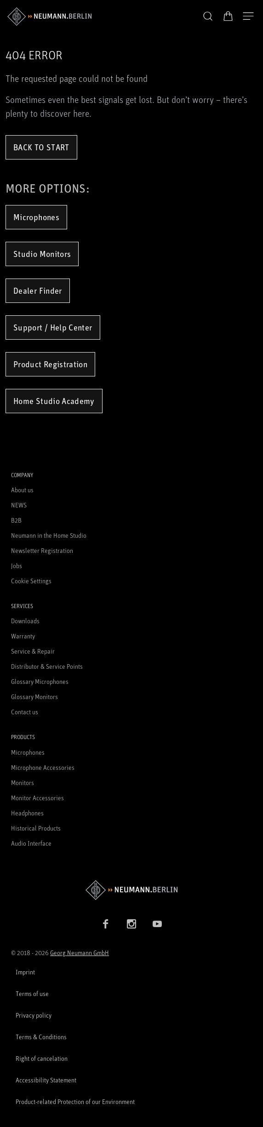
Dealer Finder (37, 290)
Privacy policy (33, 1015)
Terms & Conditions (41, 1037)
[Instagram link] (131, 924)
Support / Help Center (52, 327)
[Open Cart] (228, 16)
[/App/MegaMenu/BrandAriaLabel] (49, 16)
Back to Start (41, 147)
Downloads (25, 621)
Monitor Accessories (37, 798)
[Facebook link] (106, 924)
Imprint (25, 972)
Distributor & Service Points (47, 666)
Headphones (27, 813)
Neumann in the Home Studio (48, 535)
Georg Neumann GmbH (79, 952)
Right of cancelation (42, 1058)
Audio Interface (31, 843)
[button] (207, 16)
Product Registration (50, 364)
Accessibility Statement (46, 1080)
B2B (16, 520)
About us (22, 490)
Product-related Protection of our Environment (75, 1101)
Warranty (23, 636)
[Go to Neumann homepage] (131, 890)
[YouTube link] (157, 924)
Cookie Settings (31, 581)
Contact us (24, 712)
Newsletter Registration (42, 550)
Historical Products (36, 828)
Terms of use (32, 993)
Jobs (16, 565)
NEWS (19, 505)
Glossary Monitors (34, 696)
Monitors (22, 782)
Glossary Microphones (40, 681)
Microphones (36, 217)
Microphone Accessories (42, 767)
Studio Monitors (42, 254)
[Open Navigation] (248, 16)
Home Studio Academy (54, 401)
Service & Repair (33, 651)
